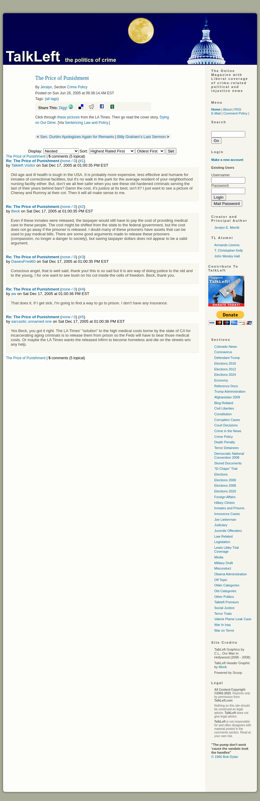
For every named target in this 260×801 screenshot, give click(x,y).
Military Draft (223, 563)
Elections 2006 (225, 480)
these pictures (68, 117)
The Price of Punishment (25, 156)
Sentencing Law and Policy (86, 123)
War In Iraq (222, 625)
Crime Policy (77, 87)
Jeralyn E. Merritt (226, 227)
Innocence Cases (227, 514)
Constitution (223, 414)
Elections (221, 474)
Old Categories (225, 591)
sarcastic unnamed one (31, 321)
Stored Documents (228, 463)
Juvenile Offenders (228, 530)
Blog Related (223, 403)
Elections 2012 (225, 369)
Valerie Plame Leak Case (232, 619)
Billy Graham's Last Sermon (141, 136)
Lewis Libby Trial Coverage (226, 549)
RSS (237, 109)
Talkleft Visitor (23, 165)
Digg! (63, 108)
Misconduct (222, 568)
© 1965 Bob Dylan (224, 757)
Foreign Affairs (225, 497)
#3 (81, 257)
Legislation (222, 542)
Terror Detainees (226, 448)
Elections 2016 (225, 363)
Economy (221, 380)
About (227, 109)
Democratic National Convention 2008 (229, 455)
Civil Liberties (224, 408)
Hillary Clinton (224, 502)
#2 (81, 206)
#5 (81, 317)
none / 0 (69, 161)
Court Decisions (226, 425)
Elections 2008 (225, 485)
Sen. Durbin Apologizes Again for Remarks (77, 136)
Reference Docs (226, 386)
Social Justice (224, 608)
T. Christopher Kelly (228, 250)
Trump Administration (230, 391)
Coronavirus (223, 352)
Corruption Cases (227, 420)
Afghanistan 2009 (227, 397)
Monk (223, 667)
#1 (81, 161)
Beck (15, 211)
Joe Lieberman (225, 519)
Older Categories (226, 585)
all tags (51, 99)
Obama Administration (230, 574)
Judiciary (220, 525)
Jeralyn (46, 87)
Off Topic (220, 580)
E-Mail (216, 113)
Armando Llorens (227, 245)
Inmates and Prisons (229, 508)
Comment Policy (235, 113)
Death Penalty (224, 442)
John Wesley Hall (227, 256)
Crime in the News (227, 431)
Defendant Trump (227, 358)
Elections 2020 (225, 491)
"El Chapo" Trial (225, 468)
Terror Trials (223, 613)
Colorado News (225, 346)
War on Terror (224, 630)
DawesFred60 (23, 261)
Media (218, 557)
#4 (81, 289)
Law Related (223, 536)
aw (13, 293)
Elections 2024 (225, 374)
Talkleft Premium (226, 602)
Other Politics (224, 596)
